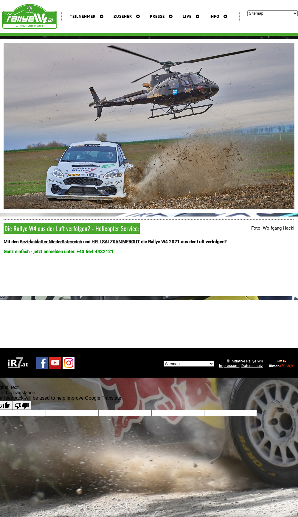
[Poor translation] (21, 405)
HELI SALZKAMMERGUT (115, 242)
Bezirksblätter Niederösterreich (51, 242)
